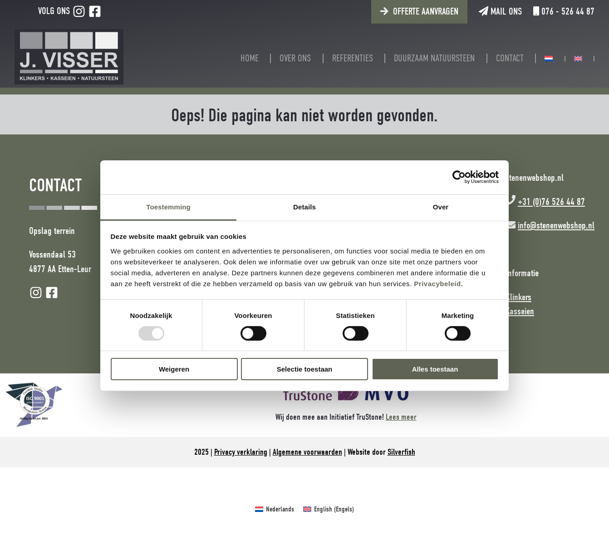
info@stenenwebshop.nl (556, 225)
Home (250, 58)
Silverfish (401, 452)
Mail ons (500, 11)
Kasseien (520, 311)
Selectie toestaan (305, 369)
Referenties (352, 58)
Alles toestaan (435, 369)
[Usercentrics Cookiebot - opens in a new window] (459, 177)
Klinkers (518, 297)
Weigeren (174, 369)
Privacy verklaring (240, 452)
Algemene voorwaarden (307, 452)
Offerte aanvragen (425, 11)
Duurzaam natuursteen (434, 58)
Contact (510, 58)
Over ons (295, 58)
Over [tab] (441, 206)
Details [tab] (304, 206)
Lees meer (401, 417)
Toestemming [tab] (168, 206)
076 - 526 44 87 (563, 11)
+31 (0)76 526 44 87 (551, 201)
